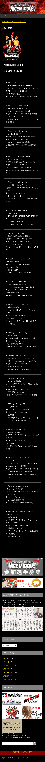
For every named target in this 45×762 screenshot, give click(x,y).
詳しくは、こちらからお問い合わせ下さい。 (17, 737)
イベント (6, 662)
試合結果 (6, 676)
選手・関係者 (8, 679)
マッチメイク (8, 665)
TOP (14, 22)
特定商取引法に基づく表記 (22, 752)
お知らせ (6, 658)
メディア (6, 669)
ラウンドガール (8, 672)
